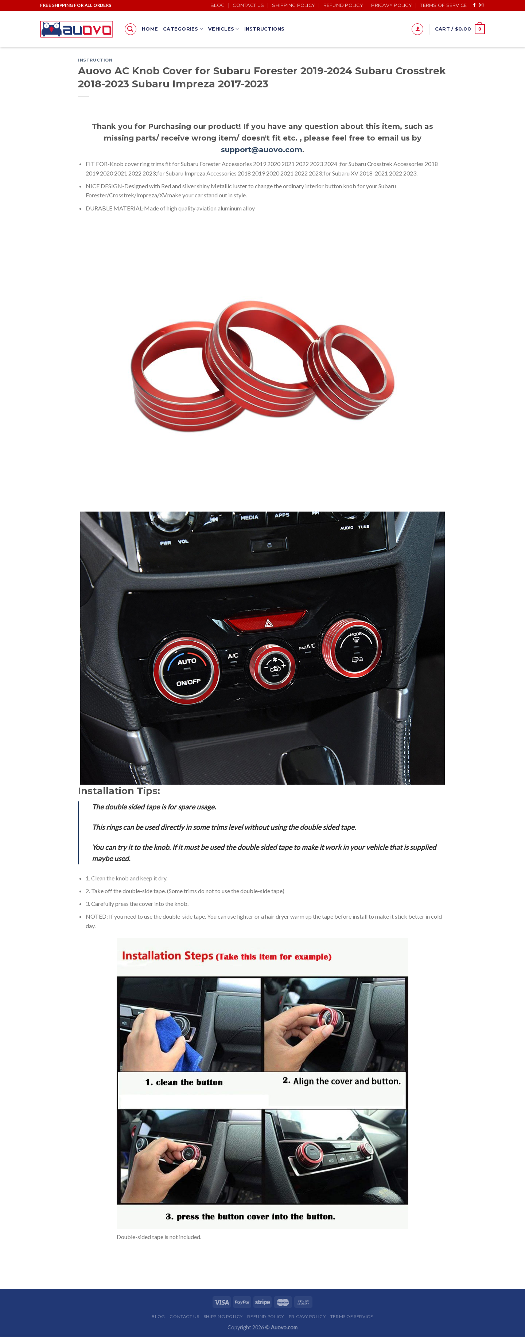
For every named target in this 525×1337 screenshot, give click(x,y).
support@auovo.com (261, 149)
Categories (183, 28)
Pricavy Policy (391, 5)
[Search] (130, 29)
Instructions (264, 29)
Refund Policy (343, 5)
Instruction (95, 60)
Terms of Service (443, 5)
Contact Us (248, 5)
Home (150, 29)
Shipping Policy (293, 5)
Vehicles (223, 28)
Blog (217, 5)
